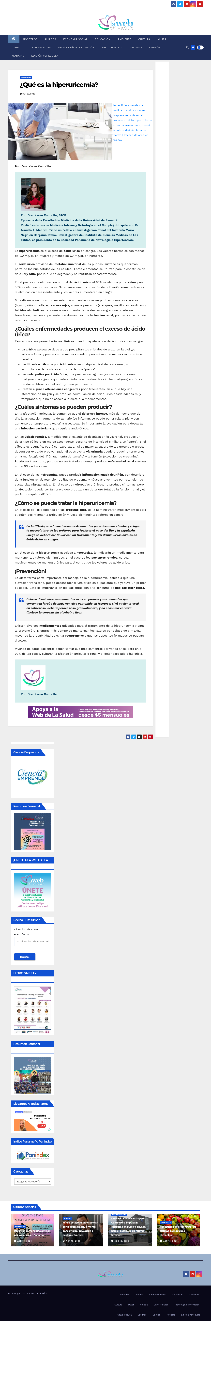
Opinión (155, 47)
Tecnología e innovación (76, 47)
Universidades (40, 47)
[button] (187, 47)
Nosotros (30, 39)
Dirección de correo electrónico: (32, 937)
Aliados (50, 39)
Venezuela (166, 1222)
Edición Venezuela (44, 55)
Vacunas (136, 47)
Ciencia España (119, 1214)
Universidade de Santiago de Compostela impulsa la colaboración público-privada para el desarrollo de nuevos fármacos (128, 1227)
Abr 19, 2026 (24, 1241)
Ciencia (17, 47)
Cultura (144, 39)
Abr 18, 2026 (73, 1241)
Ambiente (124, 39)
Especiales (20, 1226)
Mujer (161, 39)
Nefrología (26, 77)
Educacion (102, 39)
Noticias (18, 55)
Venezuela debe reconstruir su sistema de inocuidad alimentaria (178, 1231)
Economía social (75, 39)
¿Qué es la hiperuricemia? (59, 85)
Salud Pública (112, 47)
